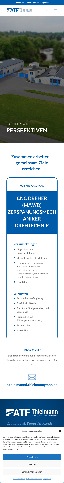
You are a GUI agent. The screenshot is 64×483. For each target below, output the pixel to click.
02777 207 (20, 2)
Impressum (47, 479)
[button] (60, 430)
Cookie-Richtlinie (19, 479)
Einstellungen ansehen (32, 472)
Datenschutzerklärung (34, 479)
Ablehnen (32, 464)
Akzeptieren (32, 457)
